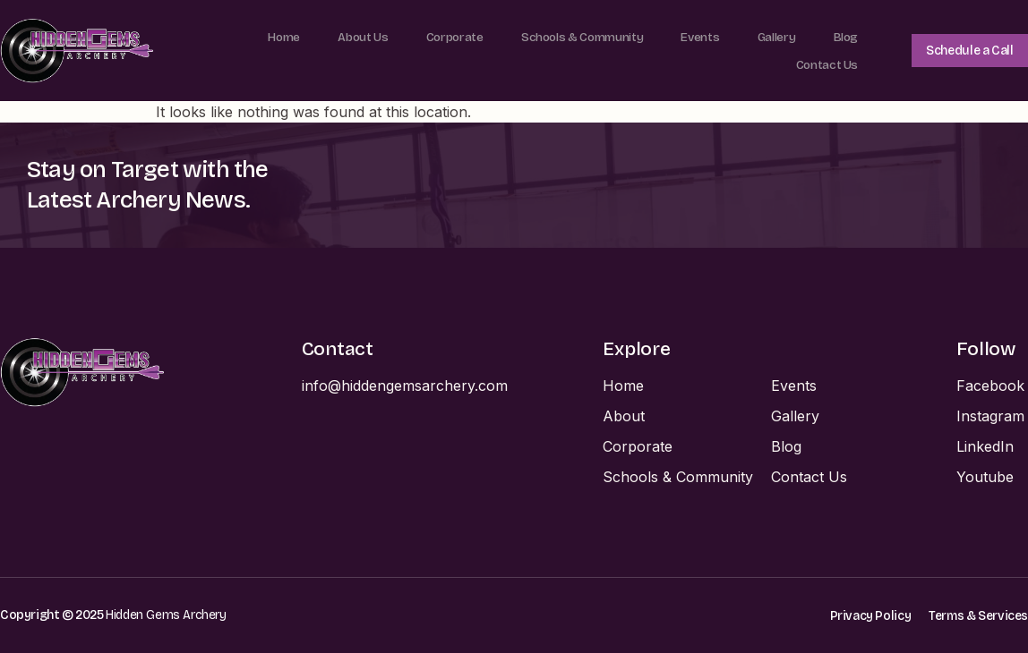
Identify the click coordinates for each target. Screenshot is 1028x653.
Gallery (773, 36)
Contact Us (823, 63)
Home (270, 36)
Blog (842, 36)
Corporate (445, 36)
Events (698, 36)
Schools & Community (576, 36)
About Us (351, 36)
